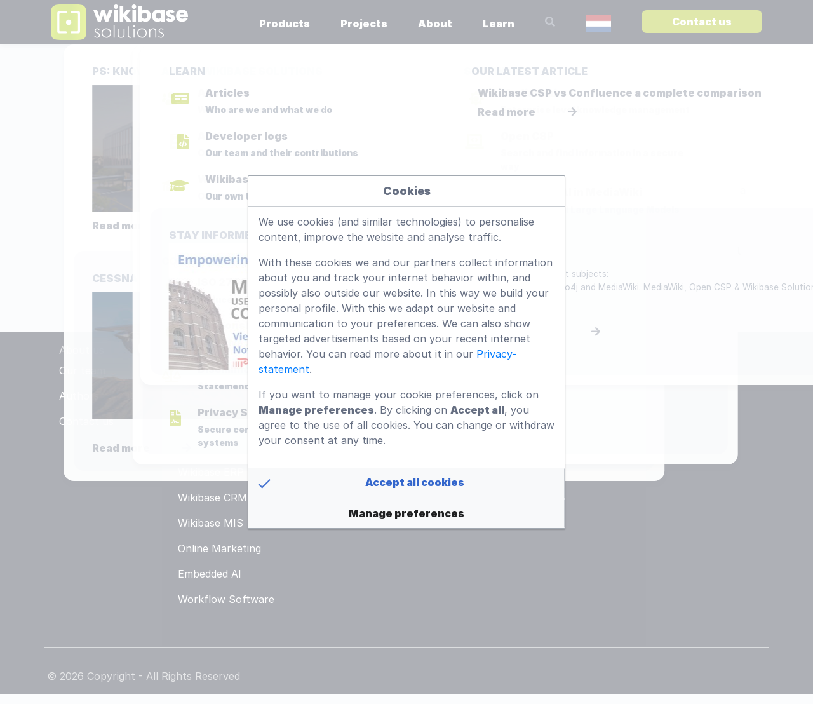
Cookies (407, 191)
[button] (406, 483)
